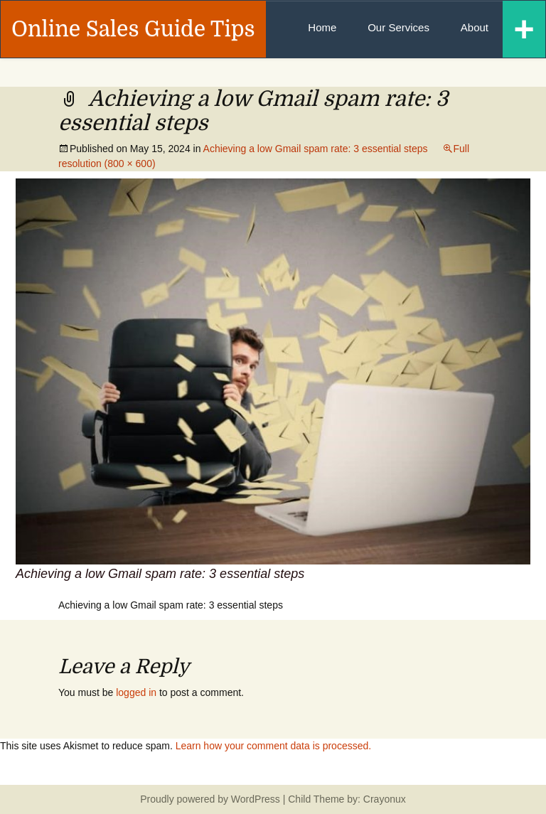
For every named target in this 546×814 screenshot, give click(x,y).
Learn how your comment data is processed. (273, 745)
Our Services (398, 27)
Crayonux (383, 799)
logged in (136, 692)
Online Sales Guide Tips (133, 29)
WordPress (255, 799)
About (474, 27)
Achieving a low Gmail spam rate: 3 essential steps (315, 148)
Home (322, 27)
